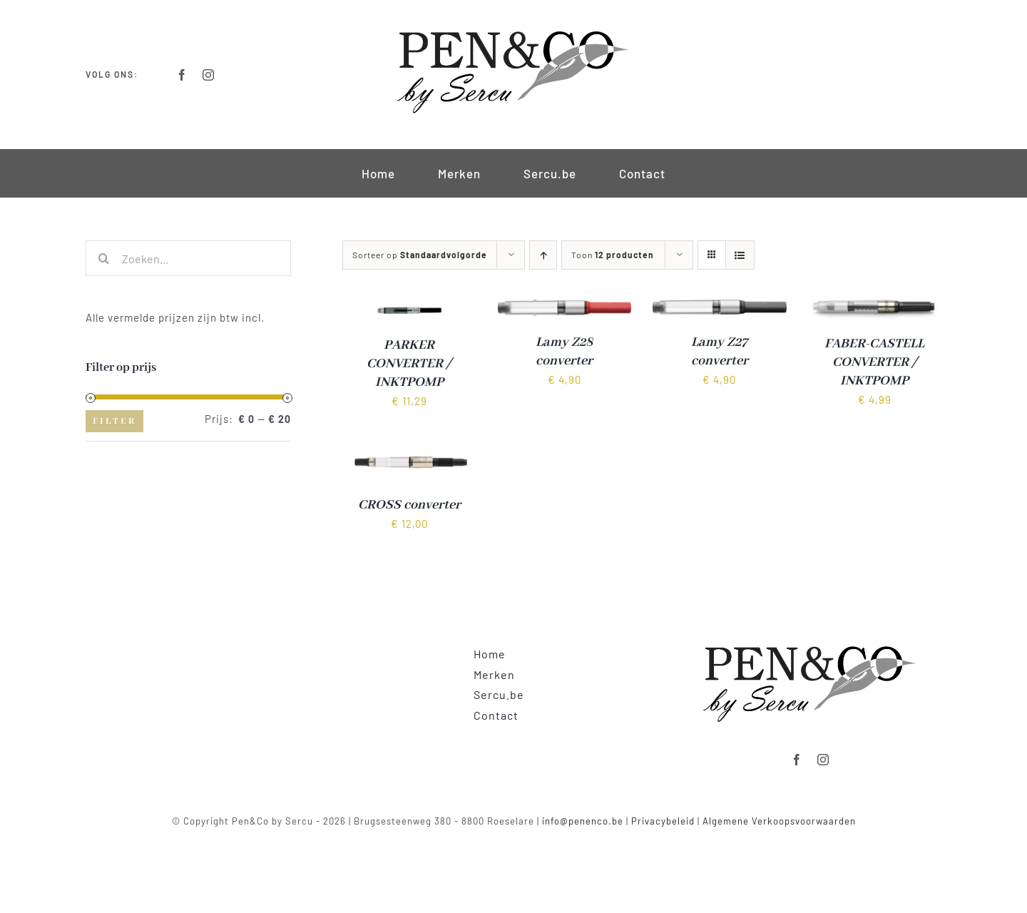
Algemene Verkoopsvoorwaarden (779, 821)
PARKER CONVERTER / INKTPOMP (409, 364)
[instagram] (209, 75)
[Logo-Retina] (513, 30)
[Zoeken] (103, 258)
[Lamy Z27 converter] (720, 308)
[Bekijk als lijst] (740, 255)
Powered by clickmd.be (513, 837)
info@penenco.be (582, 821)
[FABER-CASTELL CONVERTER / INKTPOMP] (875, 308)
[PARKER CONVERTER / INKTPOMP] (409, 308)
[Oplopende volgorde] (543, 255)
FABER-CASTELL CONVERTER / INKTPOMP (874, 362)
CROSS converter (409, 505)
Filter (114, 421)
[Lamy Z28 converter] (565, 308)
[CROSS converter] (409, 452)
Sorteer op (419, 255)
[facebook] (182, 75)
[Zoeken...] (188, 258)
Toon (612, 255)
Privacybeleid (663, 821)
